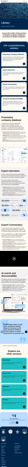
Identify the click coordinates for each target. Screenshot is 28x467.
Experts (2, 459)
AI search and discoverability (13, 99)
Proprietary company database (13, 54)
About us (3, 455)
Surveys (5, 400)
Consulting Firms (18, 445)
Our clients (17, 443)
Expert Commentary (10, 84)
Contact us (14, 422)
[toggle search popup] (24, 1)
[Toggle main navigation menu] (26, 1)
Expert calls (7, 373)
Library (2, 447)
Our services (3, 443)
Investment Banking (18, 452)
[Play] (14, 258)
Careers (2, 457)
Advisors (6, 386)
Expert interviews (9, 70)
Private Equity (17, 447)
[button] (26, 332)
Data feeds (6, 360)
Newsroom (3, 462)
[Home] (4, 1)
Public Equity (17, 449)
